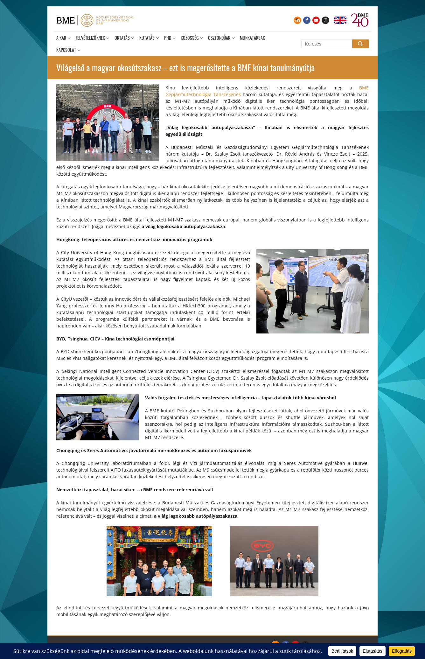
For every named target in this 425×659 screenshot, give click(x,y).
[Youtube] (316, 20)
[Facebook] (306, 20)
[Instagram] (325, 20)
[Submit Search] (360, 43)
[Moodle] (297, 20)
